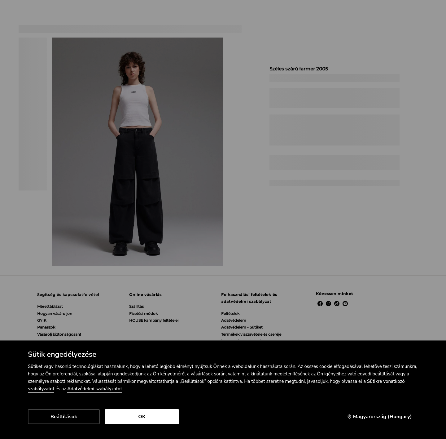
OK (142, 416)
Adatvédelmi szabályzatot (94, 389)
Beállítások (63, 416)
